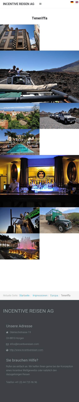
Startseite (24, 295)
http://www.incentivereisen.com (26, 350)
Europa (54, 295)
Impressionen (40, 295)
